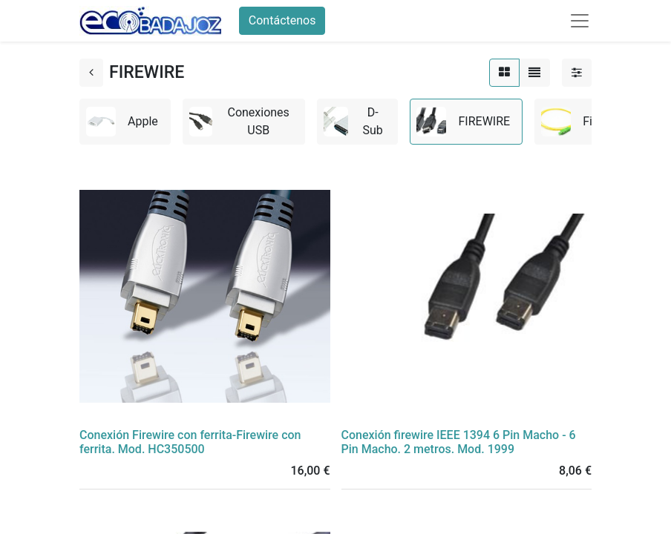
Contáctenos (282, 20)
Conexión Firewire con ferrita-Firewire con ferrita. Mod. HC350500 (190, 442)
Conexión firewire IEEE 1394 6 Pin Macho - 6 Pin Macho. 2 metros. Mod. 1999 (458, 442)
